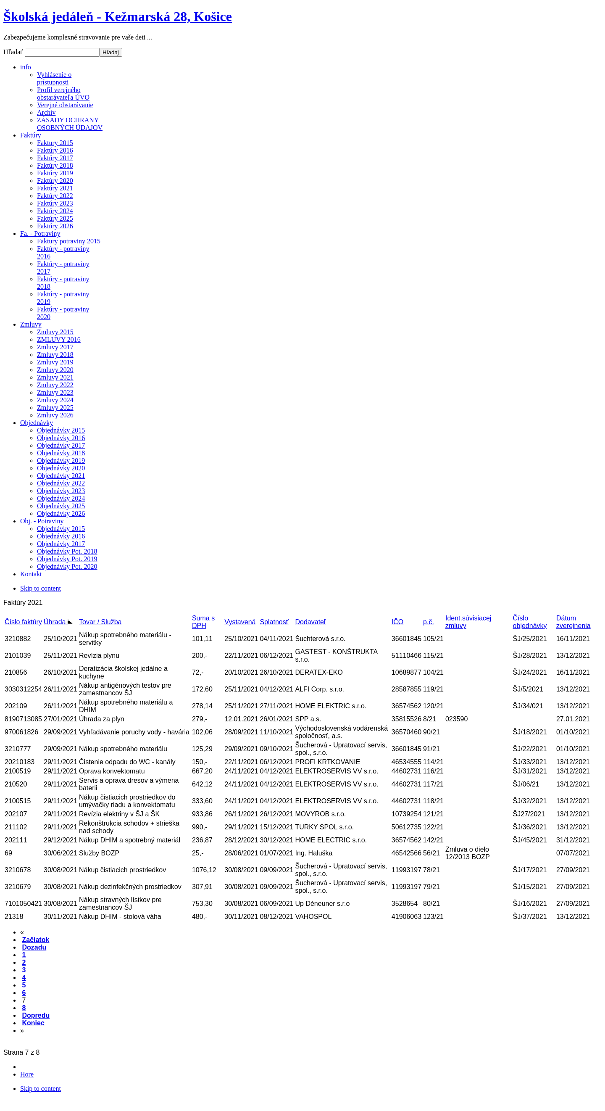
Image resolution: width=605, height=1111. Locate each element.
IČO (397, 621)
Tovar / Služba (100, 621)
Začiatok (35, 939)
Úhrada (58, 621)
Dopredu (36, 1015)
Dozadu (34, 947)
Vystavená (239, 621)
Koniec (33, 1023)
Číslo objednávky (530, 622)
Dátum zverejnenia (573, 622)
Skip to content (40, 588)
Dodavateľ (310, 621)
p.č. (428, 621)
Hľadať (14, 51)
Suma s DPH (203, 622)
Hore (27, 1074)
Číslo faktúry (23, 621)
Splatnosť (274, 621)
